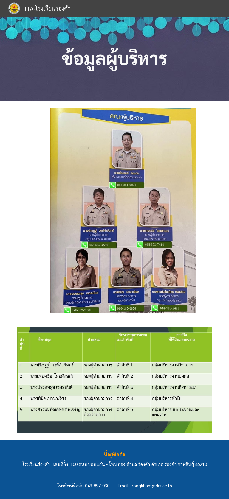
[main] (114, 59)
